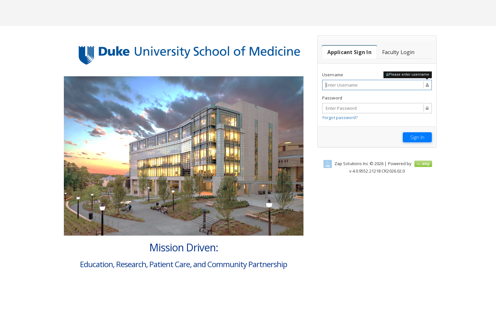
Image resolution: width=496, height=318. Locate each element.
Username (332, 75)
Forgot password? (340, 117)
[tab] (349, 52)
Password (332, 98)
